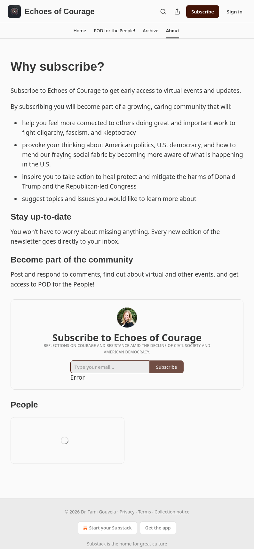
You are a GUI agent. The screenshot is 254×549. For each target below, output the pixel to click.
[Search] (163, 11)
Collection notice (172, 512)
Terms (144, 512)
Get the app (158, 528)
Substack (96, 544)
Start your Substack (106, 527)
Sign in (234, 11)
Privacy (127, 512)
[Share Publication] (177, 11)
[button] (80, 30)
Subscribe (202, 11)
